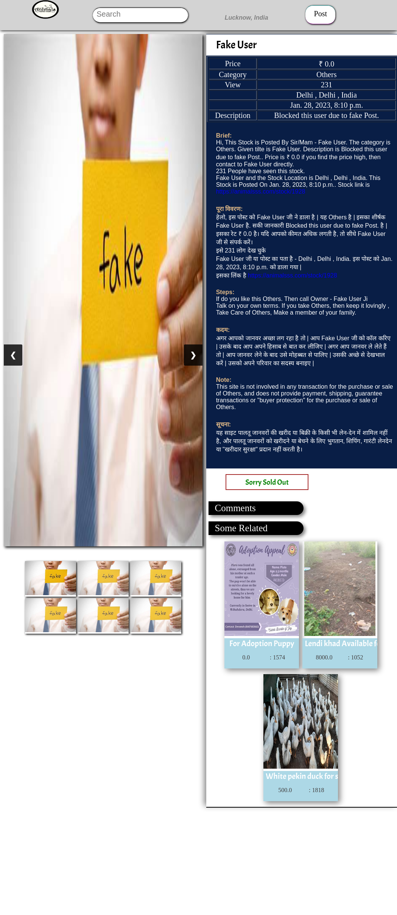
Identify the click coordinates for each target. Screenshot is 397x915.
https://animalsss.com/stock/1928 (260, 191)
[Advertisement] (198, 860)
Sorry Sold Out (267, 482)
